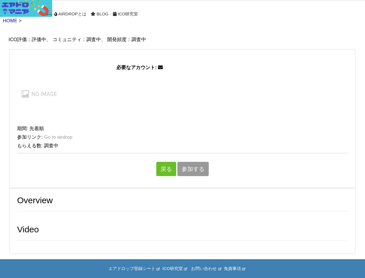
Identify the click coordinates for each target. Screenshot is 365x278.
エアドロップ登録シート (134, 268)
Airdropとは (70, 13)
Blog (100, 13)
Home (26, 8)
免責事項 (234, 268)
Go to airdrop (58, 137)
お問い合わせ (206, 268)
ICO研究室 (125, 13)
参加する (193, 169)
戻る (166, 169)
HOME (10, 20)
